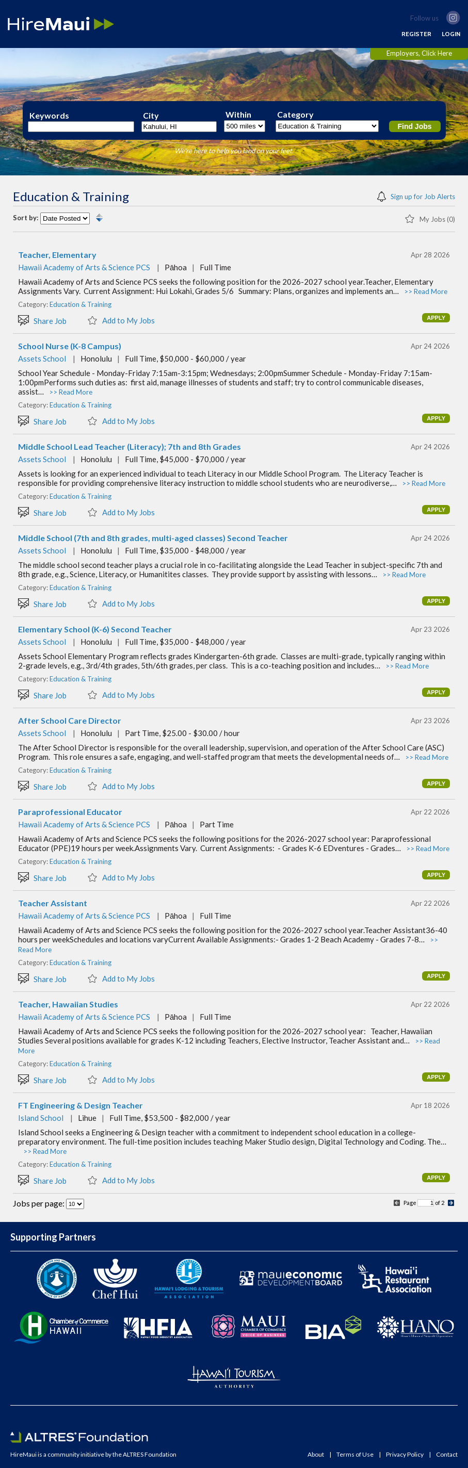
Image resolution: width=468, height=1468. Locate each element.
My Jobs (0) (430, 218)
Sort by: (25, 218)
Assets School (42, 358)
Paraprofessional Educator (70, 812)
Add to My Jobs (121, 319)
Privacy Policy (405, 1454)
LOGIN (451, 34)
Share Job (42, 320)
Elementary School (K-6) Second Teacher (95, 629)
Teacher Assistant (52, 903)
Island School (40, 1117)
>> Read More (425, 291)
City (151, 115)
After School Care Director (69, 720)
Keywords (49, 115)
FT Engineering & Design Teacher (80, 1105)
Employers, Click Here (419, 53)
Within (238, 114)
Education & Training (80, 304)
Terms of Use (355, 1454)
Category (295, 114)
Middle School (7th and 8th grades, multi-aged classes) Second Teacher (153, 538)
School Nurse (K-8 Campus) (69, 346)
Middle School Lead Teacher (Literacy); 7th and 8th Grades (129, 447)
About (316, 1454)
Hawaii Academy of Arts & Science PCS (84, 267)
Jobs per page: (39, 1203)
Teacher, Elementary (57, 255)
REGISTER (416, 34)
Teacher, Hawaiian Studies (68, 1004)
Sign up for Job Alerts (416, 195)
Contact (447, 1454)
